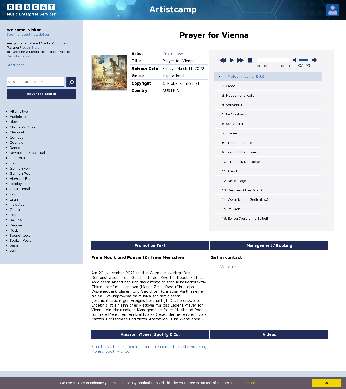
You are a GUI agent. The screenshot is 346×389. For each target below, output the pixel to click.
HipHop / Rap (20, 178)
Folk (13, 163)
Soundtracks (20, 235)
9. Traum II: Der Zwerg (240, 152)
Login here (30, 47)
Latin (14, 199)
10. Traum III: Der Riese (241, 161)
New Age (17, 204)
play (232, 60)
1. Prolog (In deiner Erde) (244, 76)
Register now (18, 56)
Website (228, 266)
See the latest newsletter (28, 34)
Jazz (13, 194)
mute (295, 60)
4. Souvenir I (232, 104)
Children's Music (23, 127)
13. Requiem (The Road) (242, 190)
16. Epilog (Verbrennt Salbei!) (246, 218)
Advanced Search (41, 94)
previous (223, 60)
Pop (13, 214)
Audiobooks (19, 116)
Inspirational (20, 188)
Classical (17, 132)
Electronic (18, 157)
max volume (314, 60)
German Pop (20, 173)
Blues (14, 121)
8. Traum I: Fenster (237, 142)
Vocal (14, 245)
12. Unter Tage (234, 180)
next (240, 60)
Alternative (19, 111)
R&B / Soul (18, 219)
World (14, 250)
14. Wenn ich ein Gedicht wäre (246, 199)
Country (16, 142)
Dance (15, 147)
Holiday (16, 183)
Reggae (16, 225)
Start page (16, 64)
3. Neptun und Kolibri (239, 95)
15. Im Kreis (231, 209)
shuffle (308, 65)
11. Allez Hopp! (234, 171)
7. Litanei (229, 133)
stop (250, 60)
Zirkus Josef (173, 53)
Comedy (17, 137)
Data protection (243, 383)
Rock (14, 230)
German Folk (20, 168)
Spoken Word (20, 240)
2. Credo (229, 85)
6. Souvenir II (232, 123)
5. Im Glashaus (234, 114)
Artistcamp (173, 9)
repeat (300, 65)
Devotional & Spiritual (27, 152)
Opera (15, 209)
